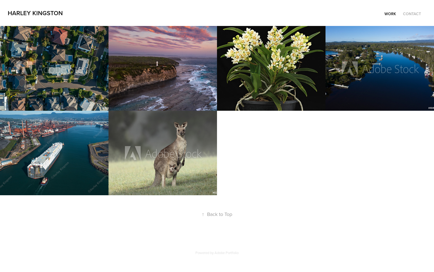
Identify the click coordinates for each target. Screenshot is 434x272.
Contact (412, 14)
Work (390, 14)
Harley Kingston (35, 13)
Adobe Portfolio (227, 252)
